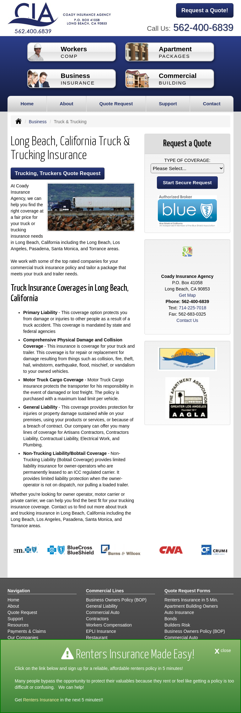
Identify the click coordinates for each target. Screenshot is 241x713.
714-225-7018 (192, 307)
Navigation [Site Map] (19, 590)
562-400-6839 (203, 27)
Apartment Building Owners (191, 606)
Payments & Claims (27, 631)
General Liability (101, 606)
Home (27, 103)
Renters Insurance (41, 699)
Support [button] (168, 103)
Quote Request (22, 612)
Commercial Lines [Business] (105, 590)
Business (38, 121)
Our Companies (23, 637)
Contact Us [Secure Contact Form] (187, 320)
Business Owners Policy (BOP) (116, 599)
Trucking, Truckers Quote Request (57, 173)
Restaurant (96, 637)
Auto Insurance (179, 612)
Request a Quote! (204, 10)
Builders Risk (177, 624)
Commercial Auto (103, 612)
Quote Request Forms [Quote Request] (187, 590)
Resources (18, 624)
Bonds (170, 618)
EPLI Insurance (101, 631)
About (66, 103)
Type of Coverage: (187, 160)
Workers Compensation (109, 624)
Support (15, 618)
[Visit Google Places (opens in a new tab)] (187, 251)
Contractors (97, 618)
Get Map (187, 295)
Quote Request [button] (116, 103)
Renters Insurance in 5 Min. (191, 599)
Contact (212, 103)
